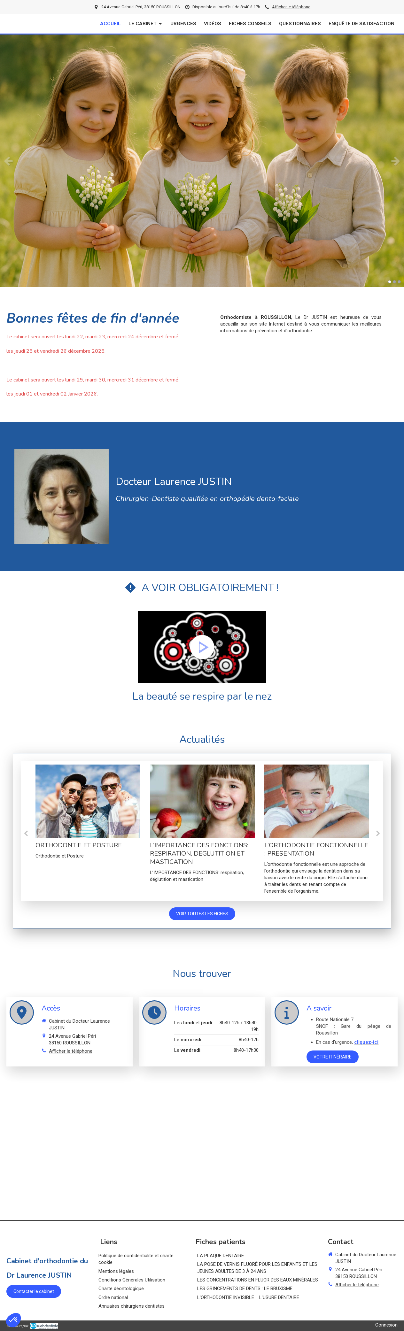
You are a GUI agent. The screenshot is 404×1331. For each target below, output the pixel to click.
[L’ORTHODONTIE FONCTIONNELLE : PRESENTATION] (316, 801)
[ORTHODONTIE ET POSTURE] (87, 801)
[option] (202, 161)
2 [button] (394, 281)
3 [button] (399, 281)
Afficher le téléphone (291, 6)
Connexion (386, 1325)
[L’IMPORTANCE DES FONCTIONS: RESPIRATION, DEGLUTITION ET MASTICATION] (202, 801)
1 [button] (389, 281)
